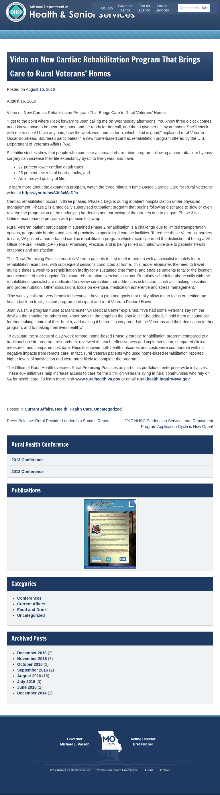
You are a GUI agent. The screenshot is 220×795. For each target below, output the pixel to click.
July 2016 (26, 681)
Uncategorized (108, 409)
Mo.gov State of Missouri (110, 742)
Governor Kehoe (125, 8)
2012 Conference (27, 471)
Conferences (29, 598)
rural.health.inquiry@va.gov (163, 379)
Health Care (81, 409)
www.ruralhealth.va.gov (97, 379)
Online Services (162, 8)
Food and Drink (32, 609)
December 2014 (32, 693)
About (149, 770)
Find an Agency (144, 8)
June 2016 (27, 687)
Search (205, 7)
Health (61, 409)
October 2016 (30, 664)
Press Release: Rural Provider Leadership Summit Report (58, 421)
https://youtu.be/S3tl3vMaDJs (50, 193)
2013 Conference (27, 460)
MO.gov (107, 8)
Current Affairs (39, 409)
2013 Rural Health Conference (117, 770)
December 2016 (32, 653)
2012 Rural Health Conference (70, 770)
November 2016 (32, 658)
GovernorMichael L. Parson (74, 741)
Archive (165, 770)
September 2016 (32, 670)
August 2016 (29, 676)
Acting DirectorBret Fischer (143, 741)
